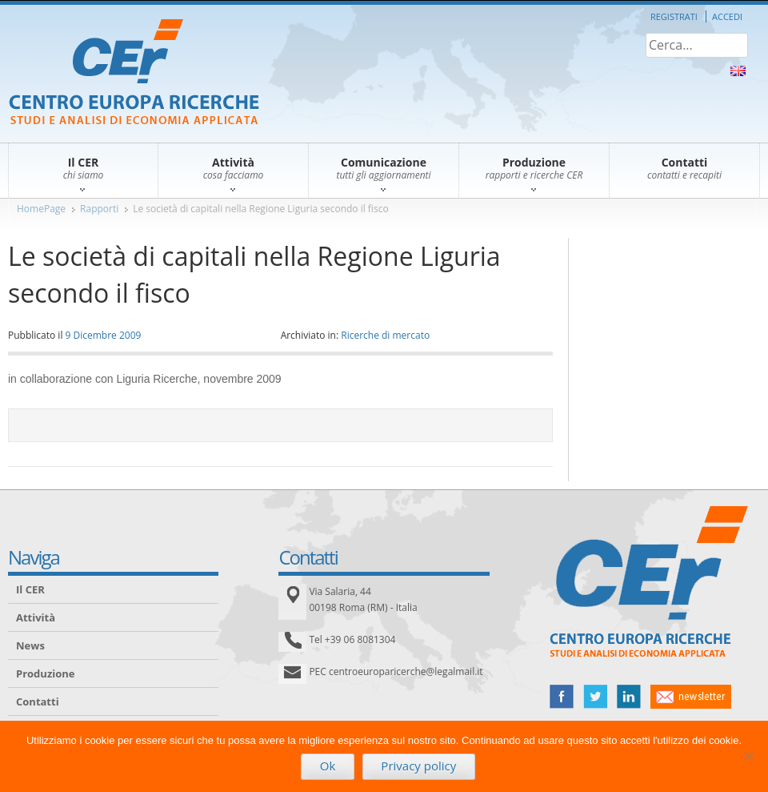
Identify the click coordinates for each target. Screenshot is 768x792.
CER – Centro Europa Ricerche (134, 73)
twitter (595, 697)
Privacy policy (418, 766)
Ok (328, 766)
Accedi (727, 16)
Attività (35, 617)
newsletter (690, 697)
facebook (562, 697)
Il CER (30, 589)
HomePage (41, 208)
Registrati (674, 16)
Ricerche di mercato (385, 335)
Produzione (45, 673)
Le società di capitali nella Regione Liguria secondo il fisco (260, 208)
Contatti (37, 701)
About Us (738, 71)
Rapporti (99, 208)
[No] (748, 756)
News (30, 645)
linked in (629, 697)
